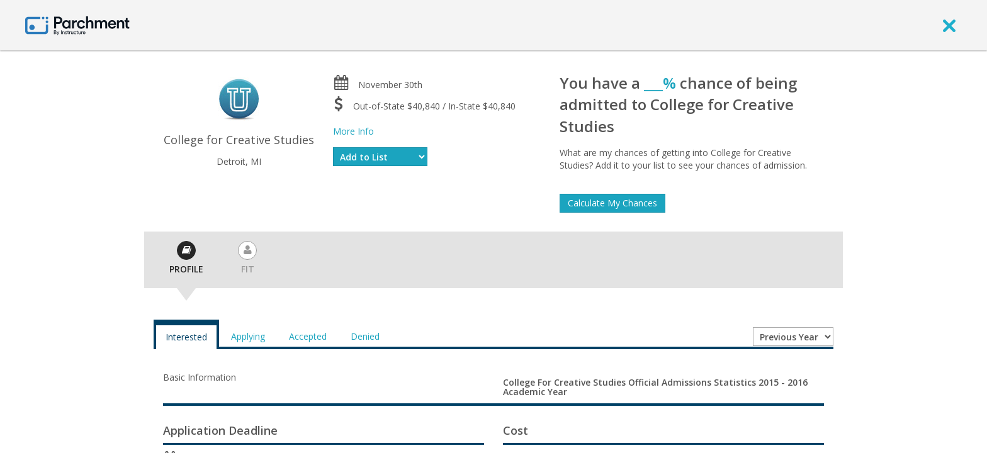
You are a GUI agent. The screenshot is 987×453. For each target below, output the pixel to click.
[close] (949, 25)
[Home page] (77, 25)
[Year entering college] (793, 336)
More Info (353, 131)
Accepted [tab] (308, 336)
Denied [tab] (365, 336)
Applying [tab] (248, 336)
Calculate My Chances (612, 203)
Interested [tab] (186, 337)
